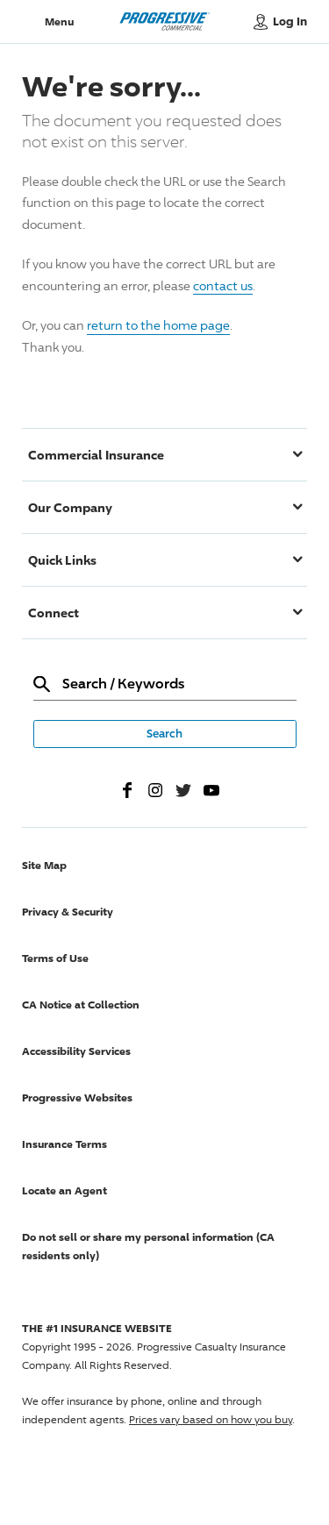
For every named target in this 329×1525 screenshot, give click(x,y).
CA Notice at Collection (80, 1004)
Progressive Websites (77, 1097)
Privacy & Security (67, 911)
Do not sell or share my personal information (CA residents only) (148, 1246)
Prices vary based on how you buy (210, 1419)
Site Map (44, 865)
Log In (290, 21)
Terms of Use (55, 958)
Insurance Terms (64, 1144)
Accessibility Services (76, 1051)
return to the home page (158, 324)
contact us (223, 285)
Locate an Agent (64, 1190)
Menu (59, 21)
